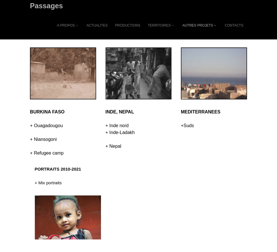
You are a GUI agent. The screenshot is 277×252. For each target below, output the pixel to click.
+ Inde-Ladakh (120, 132)
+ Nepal (114, 146)
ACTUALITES (97, 25)
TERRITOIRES (161, 25)
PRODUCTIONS (127, 25)
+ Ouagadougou (46, 125)
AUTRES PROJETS (199, 25)
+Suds (187, 125)
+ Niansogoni (43, 139)
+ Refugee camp (47, 153)
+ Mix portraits (48, 182)
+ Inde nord (117, 125)
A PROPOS (68, 25)
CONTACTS (234, 25)
